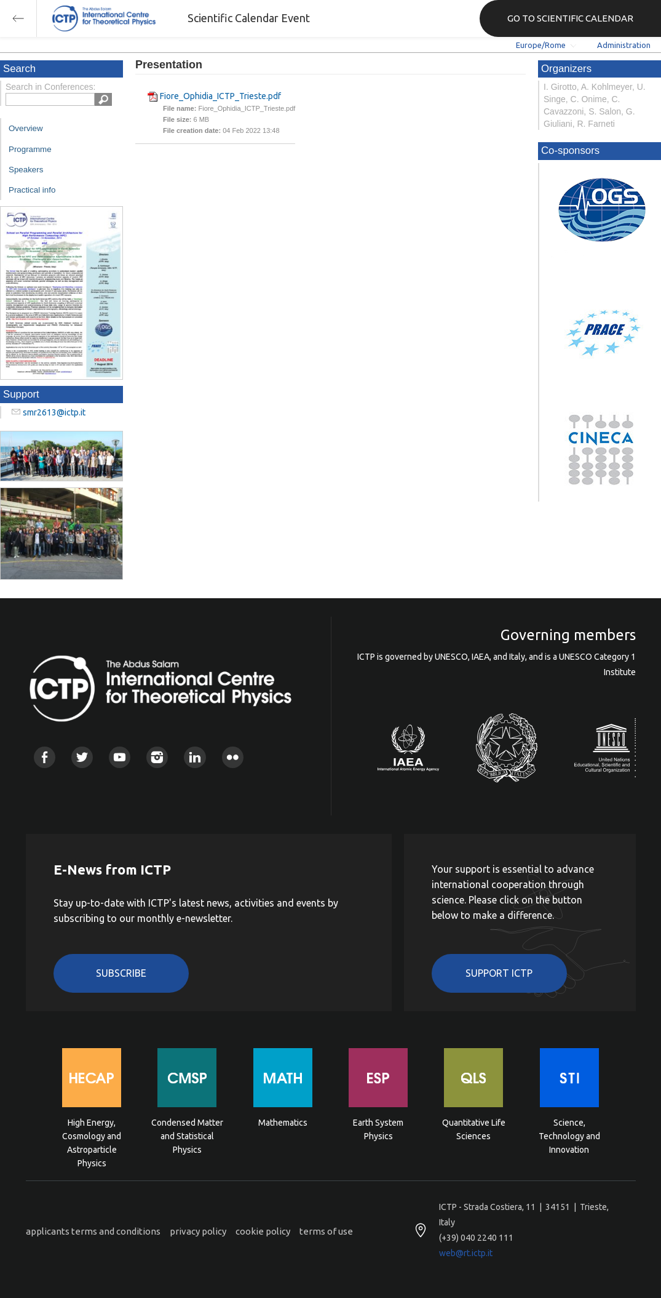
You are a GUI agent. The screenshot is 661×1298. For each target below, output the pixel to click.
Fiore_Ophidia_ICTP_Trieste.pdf (220, 96)
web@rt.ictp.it (466, 1253)
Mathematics (282, 1123)
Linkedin (194, 757)
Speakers (26, 169)
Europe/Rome (541, 45)
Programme (30, 149)
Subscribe (121, 973)
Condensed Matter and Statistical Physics (187, 1135)
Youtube (119, 757)
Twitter (82, 757)
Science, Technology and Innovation (569, 1135)
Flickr (232, 757)
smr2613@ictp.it (54, 412)
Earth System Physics (378, 1129)
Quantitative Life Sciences (473, 1129)
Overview (26, 128)
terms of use (326, 1231)
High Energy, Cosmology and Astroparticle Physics (91, 1135)
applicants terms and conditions (93, 1231)
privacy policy (198, 1231)
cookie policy (263, 1231)
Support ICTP (498, 973)
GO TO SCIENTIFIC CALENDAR (570, 18)
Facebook (44, 757)
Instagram (157, 757)
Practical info (32, 189)
